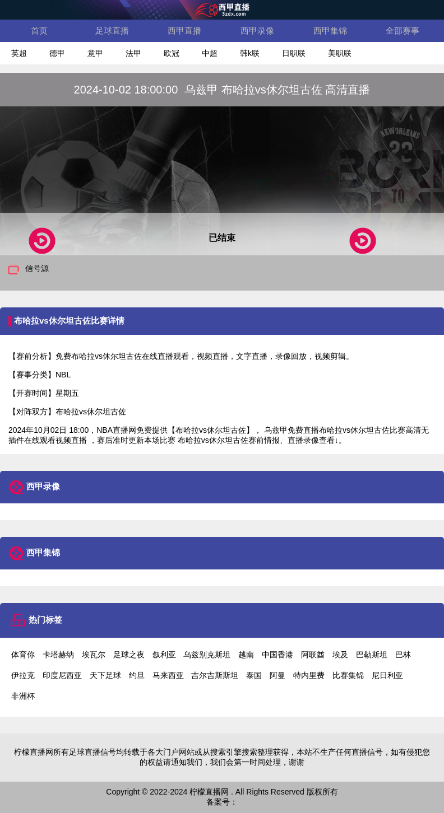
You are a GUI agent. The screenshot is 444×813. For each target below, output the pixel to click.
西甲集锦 (330, 30)
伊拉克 (23, 675)
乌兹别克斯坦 (206, 654)
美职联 (339, 53)
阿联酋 (313, 654)
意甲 (95, 53)
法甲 (133, 53)
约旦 (137, 675)
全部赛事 (402, 30)
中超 (210, 53)
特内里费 (309, 675)
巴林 (403, 654)
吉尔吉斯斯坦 (214, 675)
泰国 (254, 675)
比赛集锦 (348, 675)
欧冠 (171, 53)
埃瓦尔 (93, 654)
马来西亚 (168, 675)
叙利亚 (164, 654)
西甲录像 (257, 30)
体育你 (23, 654)
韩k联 (250, 53)
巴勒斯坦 (371, 654)
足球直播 (112, 30)
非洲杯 (23, 695)
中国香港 (277, 654)
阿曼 (277, 675)
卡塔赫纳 (58, 654)
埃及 (340, 654)
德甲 (57, 53)
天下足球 (105, 675)
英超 (19, 53)
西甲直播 (184, 30)
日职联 (294, 53)
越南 (246, 654)
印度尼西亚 (62, 675)
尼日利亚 (387, 675)
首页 (39, 30)
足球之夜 (129, 654)
